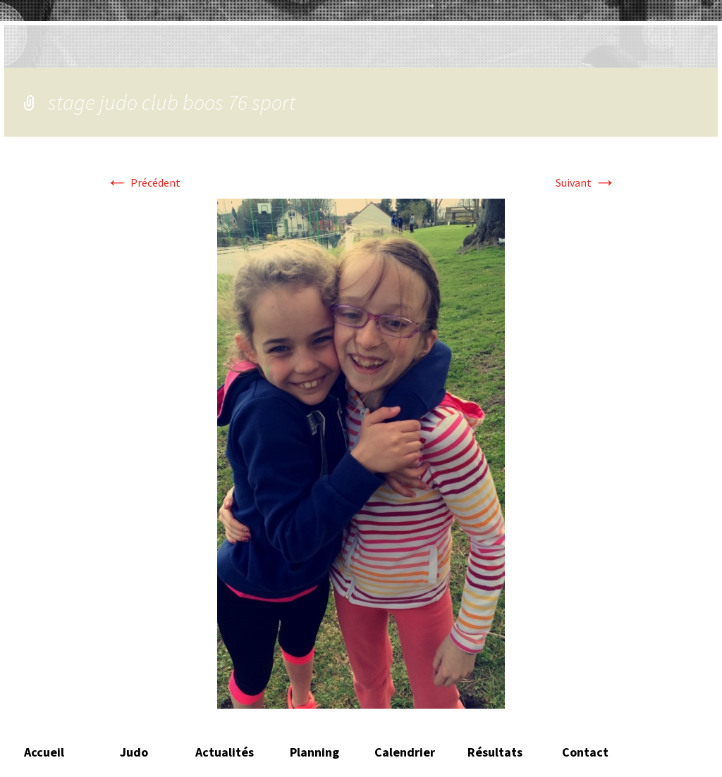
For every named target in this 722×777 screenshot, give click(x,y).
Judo (134, 752)
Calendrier (404, 752)
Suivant (586, 182)
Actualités (224, 752)
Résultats (494, 752)
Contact (585, 752)
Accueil (44, 752)
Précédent (143, 182)
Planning (314, 752)
